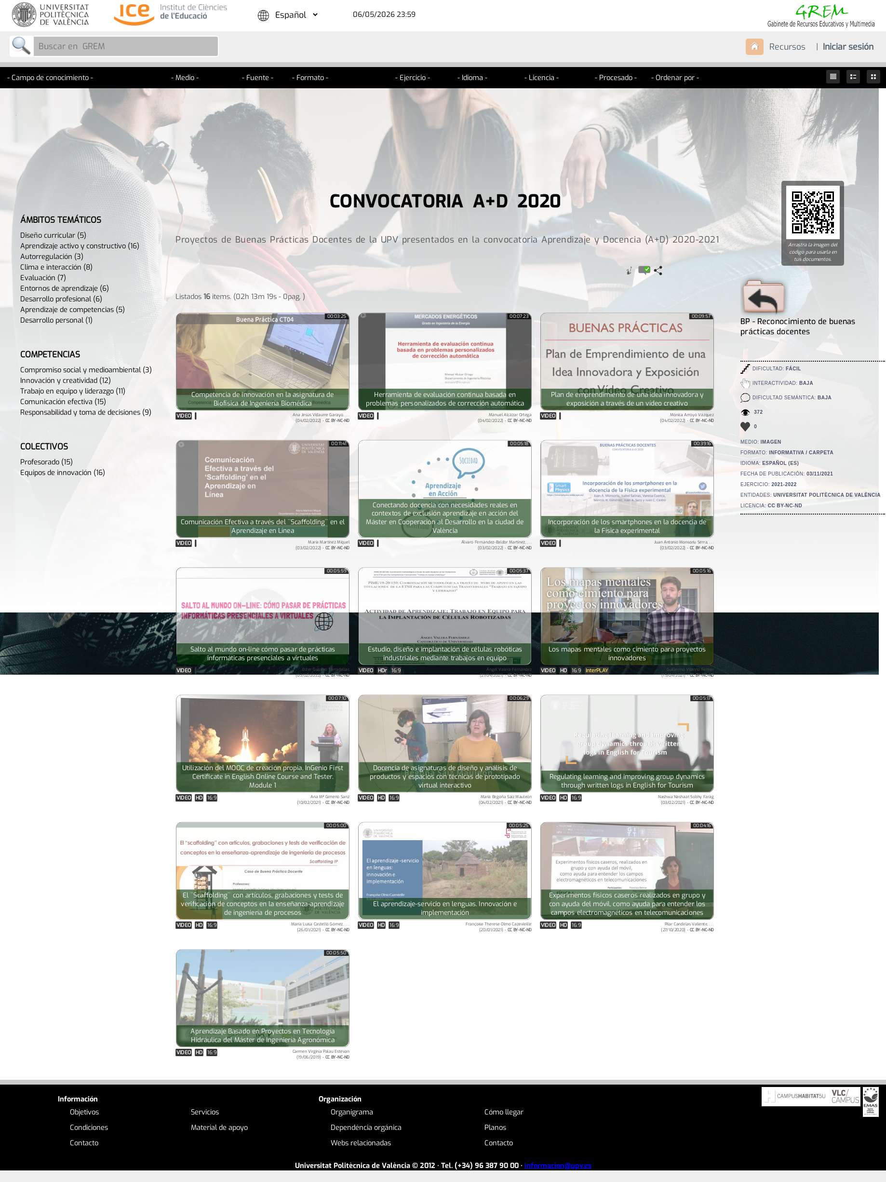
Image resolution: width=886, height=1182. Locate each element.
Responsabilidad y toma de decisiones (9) (85, 412)
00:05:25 (519, 826)
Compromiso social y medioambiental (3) (86, 370)
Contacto (84, 1143)
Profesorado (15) (46, 462)
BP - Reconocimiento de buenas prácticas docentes (798, 321)
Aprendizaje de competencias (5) (72, 309)
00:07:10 (337, 698)
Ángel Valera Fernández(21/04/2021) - (506, 672)
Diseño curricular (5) (53, 235)
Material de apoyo (219, 1127)
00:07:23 (519, 316)
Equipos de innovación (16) (62, 472)
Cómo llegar (504, 1112)
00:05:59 (336, 571)
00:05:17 (701, 698)
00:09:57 (701, 316)
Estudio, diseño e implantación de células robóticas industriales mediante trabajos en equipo (445, 654)
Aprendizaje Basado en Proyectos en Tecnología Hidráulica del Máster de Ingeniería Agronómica (262, 1036)
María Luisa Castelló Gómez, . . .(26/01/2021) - (320, 926)
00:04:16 (702, 826)
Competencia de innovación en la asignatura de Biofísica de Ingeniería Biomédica (262, 399)
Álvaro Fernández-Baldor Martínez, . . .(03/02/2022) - (496, 544)
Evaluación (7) (43, 278)
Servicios (205, 1112)
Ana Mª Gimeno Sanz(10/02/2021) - (323, 799)
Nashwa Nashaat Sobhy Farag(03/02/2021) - (686, 799)
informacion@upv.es (557, 1165)
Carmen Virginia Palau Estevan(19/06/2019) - (321, 1054)
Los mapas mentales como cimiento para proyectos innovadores (627, 654)
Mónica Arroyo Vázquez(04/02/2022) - (687, 417)
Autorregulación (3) (51, 256)
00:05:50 (336, 953)
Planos (495, 1127)
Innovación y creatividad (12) (65, 380)
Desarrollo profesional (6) (61, 299)
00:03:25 (337, 316)
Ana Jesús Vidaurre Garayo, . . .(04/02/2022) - (321, 417)
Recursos (787, 47)
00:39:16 (702, 444)
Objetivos (84, 1112)
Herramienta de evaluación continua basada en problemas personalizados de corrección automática (445, 399)
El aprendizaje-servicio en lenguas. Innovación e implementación (445, 908)
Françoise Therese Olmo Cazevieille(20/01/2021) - (499, 926)
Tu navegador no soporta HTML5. (262, 616)
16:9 (396, 670)
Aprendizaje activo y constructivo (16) (79, 246)
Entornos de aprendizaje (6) (64, 288)
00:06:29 (519, 698)
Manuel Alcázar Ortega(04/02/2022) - (505, 417)
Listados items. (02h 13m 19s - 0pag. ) (240, 296)
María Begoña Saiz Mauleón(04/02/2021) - (505, 799)
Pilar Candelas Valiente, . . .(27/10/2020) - (687, 926)
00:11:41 (339, 444)
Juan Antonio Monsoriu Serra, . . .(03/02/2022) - (684, 544)
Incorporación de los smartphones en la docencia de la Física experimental (627, 526)
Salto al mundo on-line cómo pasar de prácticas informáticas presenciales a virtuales (263, 654)
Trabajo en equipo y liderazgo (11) (72, 391)
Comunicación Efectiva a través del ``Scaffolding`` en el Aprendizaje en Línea (263, 526)
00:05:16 (701, 571)
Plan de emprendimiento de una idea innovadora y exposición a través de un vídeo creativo (627, 399)
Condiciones (89, 1127)
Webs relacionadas (361, 1143)
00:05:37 (519, 571)
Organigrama (352, 1112)
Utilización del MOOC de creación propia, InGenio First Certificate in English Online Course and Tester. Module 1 (262, 777)
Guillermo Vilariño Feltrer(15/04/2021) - (687, 672)
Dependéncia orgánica (366, 1127)
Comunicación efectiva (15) (63, 402)
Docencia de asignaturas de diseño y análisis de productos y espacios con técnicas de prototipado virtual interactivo (445, 777)
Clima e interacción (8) (56, 267)
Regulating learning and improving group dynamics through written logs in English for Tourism (627, 781)
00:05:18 (519, 444)
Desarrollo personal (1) (56, 320)
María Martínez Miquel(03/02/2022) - (322, 544)
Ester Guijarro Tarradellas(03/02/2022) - (322, 672)
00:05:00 (336, 826)
